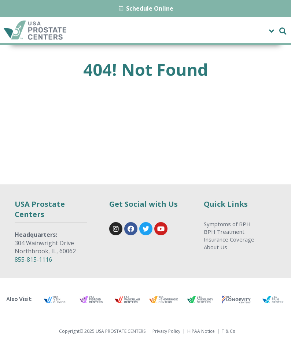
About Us (215, 247)
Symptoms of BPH (227, 224)
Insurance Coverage (229, 239)
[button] (271, 31)
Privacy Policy (166, 331)
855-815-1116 (33, 259)
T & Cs (228, 331)
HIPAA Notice (201, 331)
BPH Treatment (224, 231)
